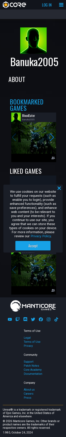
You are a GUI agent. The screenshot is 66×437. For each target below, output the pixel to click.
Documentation (33, 373)
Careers (28, 393)
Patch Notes (31, 365)
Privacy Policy (41, 236)
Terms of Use (32, 341)
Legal (27, 337)
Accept (33, 245)
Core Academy (33, 369)
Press (27, 397)
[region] (33, 218)
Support (28, 361)
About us (29, 389)
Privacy (28, 345)
